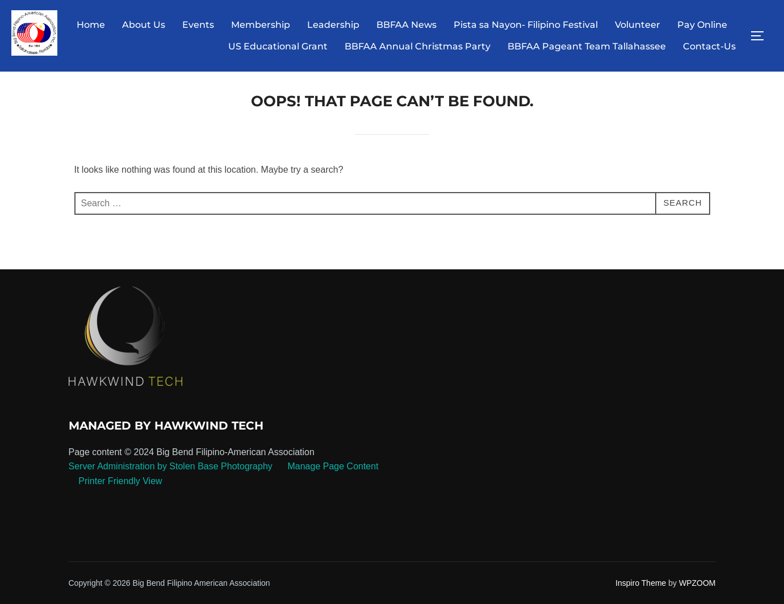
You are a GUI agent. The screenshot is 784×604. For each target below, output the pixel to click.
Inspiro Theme (640, 590)
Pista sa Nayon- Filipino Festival (526, 24)
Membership (260, 24)
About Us (143, 24)
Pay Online (702, 24)
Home (91, 24)
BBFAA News (406, 24)
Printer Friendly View (120, 489)
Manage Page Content (332, 475)
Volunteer (637, 24)
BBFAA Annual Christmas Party (417, 46)
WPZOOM (697, 590)
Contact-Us (709, 46)
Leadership (333, 24)
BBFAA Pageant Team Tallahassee (587, 46)
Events (198, 24)
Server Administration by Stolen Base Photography (170, 475)
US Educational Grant (278, 46)
